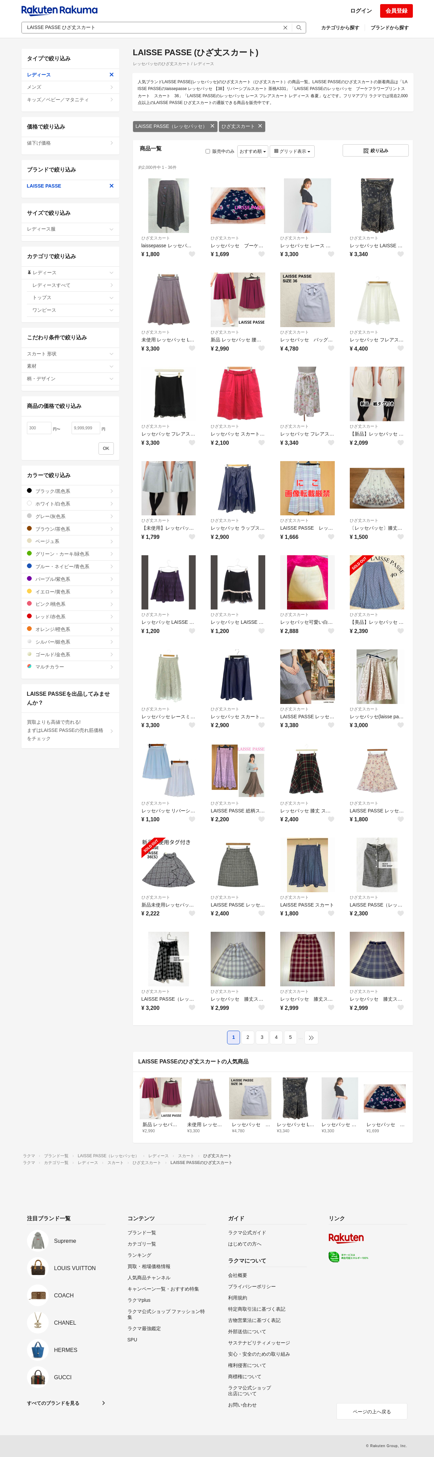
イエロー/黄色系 (70, 591)
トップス (73, 297)
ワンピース (73, 310)
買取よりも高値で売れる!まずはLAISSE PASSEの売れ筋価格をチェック (70, 730)
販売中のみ (220, 151)
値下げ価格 (70, 143)
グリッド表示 (292, 151)
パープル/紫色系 (70, 579)
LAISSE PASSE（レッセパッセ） (175, 126)
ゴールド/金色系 (70, 654)
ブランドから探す (390, 27)
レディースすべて (73, 285)
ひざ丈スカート (242, 126)
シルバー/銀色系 (70, 642)
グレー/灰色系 (70, 516)
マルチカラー (70, 666)
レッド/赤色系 (70, 616)
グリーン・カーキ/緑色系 (70, 554)
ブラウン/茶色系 (70, 529)
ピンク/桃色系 (70, 604)
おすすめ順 (253, 151)
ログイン (361, 11)
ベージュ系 (70, 541)
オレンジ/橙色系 (70, 629)
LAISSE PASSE (70, 186)
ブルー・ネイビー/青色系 (70, 566)
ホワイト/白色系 (70, 503)
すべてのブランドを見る (53, 1403)
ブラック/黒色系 (70, 491)
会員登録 (396, 11)
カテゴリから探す (340, 27)
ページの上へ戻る (372, 1411)
